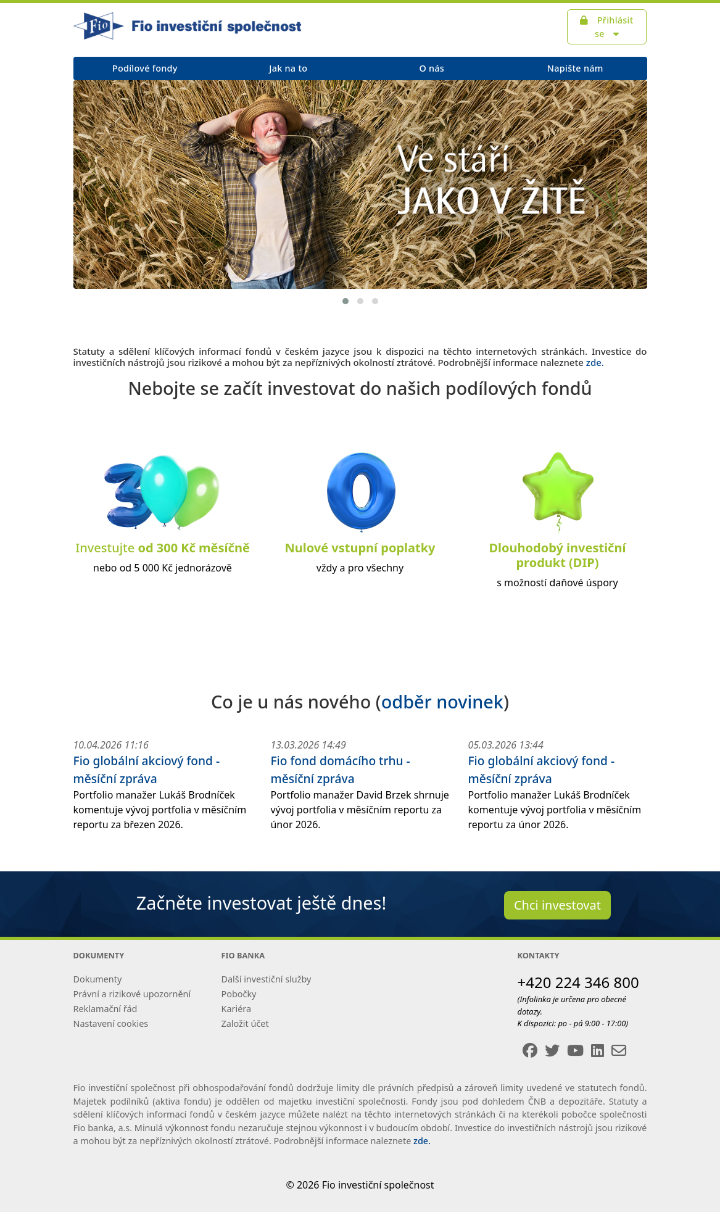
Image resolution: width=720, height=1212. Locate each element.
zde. (595, 362)
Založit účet (245, 1023)
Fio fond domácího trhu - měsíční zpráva (340, 769)
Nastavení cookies (111, 1023)
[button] (345, 301)
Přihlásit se (606, 26)
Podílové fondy (145, 68)
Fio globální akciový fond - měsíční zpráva (146, 769)
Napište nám (575, 68)
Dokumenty (97, 979)
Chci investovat (557, 905)
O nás (431, 68)
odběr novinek (442, 701)
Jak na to (288, 68)
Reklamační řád (105, 1009)
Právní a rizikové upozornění (132, 994)
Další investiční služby (266, 979)
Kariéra (236, 1009)
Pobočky (239, 994)
